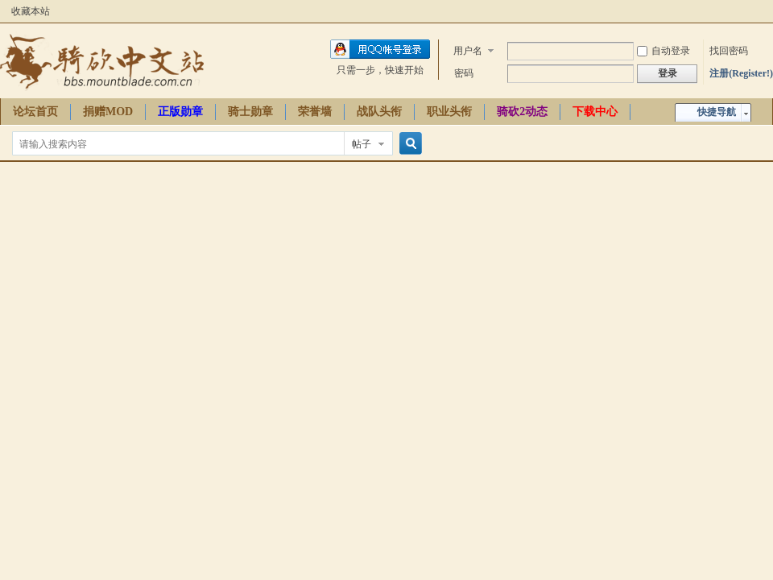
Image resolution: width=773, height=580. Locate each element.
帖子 (361, 144)
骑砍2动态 (522, 112)
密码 (463, 73)
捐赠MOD (108, 112)
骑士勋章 (250, 112)
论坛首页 (35, 112)
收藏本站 (30, 11)
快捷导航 (716, 112)
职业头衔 (449, 112)
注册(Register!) (741, 73)
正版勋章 (180, 112)
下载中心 (595, 112)
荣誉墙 (315, 112)
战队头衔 (379, 112)
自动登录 (663, 50)
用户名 (467, 50)
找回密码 (728, 50)
